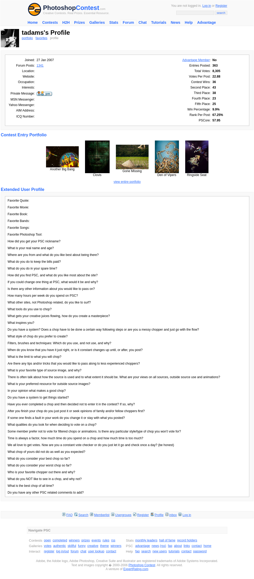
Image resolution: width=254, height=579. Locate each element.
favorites (41, 38)
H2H (66, 22)
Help (189, 22)
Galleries (97, 22)
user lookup (96, 551)
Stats (113, 22)
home (207, 546)
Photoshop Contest (141, 565)
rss (113, 540)
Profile (159, 515)
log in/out (62, 551)
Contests (50, 22)
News (175, 22)
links (187, 546)
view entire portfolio (127, 182)
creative (92, 546)
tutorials (173, 551)
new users (160, 551)
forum (75, 551)
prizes (85, 540)
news (155, 546)
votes (48, 546)
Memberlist (102, 515)
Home (33, 22)
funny (82, 546)
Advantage (206, 22)
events (96, 540)
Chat (143, 22)
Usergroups (123, 515)
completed (60, 540)
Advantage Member (196, 60)
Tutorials (158, 22)
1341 (40, 65)
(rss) (163, 546)
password (200, 551)
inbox (173, 515)
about (178, 546)
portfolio (27, 38)
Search (83, 515)
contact (111, 551)
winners (74, 540)
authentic (59, 546)
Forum (128, 22)
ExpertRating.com (135, 569)
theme (104, 546)
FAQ (69, 515)
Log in (206, 6)
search (146, 551)
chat (83, 551)
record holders (187, 540)
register (49, 551)
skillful (72, 546)
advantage (142, 546)
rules (106, 540)
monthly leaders (146, 540)
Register (221, 6)
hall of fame (167, 540)
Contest (87, 7)
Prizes (79, 22)
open (47, 540)
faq (170, 546)
